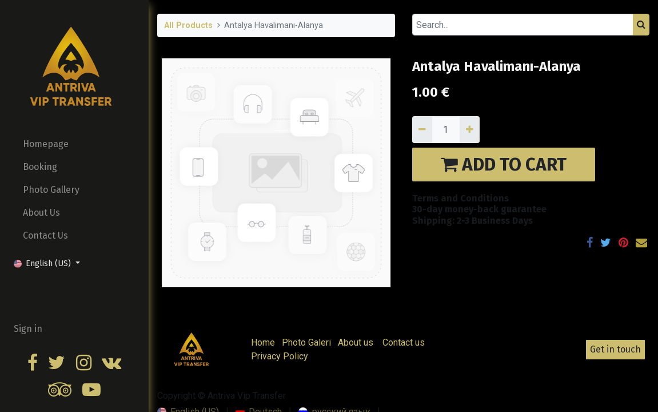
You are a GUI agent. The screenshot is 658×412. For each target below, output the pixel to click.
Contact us (403, 342)
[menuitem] (74, 144)
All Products (188, 25)
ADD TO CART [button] (504, 164)
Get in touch (615, 349)
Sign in (28, 328)
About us (355, 342)
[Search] (641, 24)
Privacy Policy (279, 356)
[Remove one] (422, 129)
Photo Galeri (306, 342)
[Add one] (470, 129)
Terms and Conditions (460, 198)
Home (263, 342)
